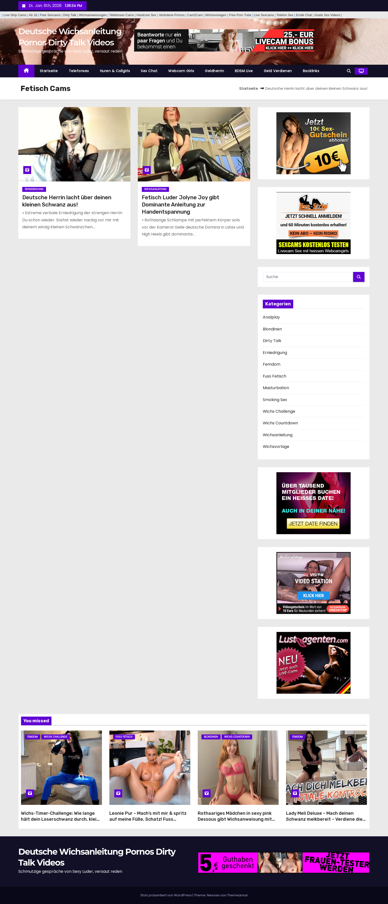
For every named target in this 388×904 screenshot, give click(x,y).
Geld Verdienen (278, 70)
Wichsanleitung (155, 189)
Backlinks (311, 70)
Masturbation (276, 388)
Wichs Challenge (279, 411)
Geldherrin (214, 70)
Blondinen (272, 329)
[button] (349, 71)
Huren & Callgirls (115, 70)
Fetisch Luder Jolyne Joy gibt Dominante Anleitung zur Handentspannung (180, 204)
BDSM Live (244, 70)
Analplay (271, 317)
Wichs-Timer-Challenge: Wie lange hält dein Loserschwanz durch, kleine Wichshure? (61, 819)
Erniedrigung (34, 189)
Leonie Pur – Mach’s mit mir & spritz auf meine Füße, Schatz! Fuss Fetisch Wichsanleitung (148, 819)
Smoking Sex (275, 400)
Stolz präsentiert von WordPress (166, 895)
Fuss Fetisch (274, 376)
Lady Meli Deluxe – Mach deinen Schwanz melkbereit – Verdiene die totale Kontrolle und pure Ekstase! (324, 819)
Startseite (49, 70)
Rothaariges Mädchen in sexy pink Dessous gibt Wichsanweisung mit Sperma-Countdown (235, 819)
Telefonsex (79, 70)
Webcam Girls (181, 70)
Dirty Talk (272, 341)
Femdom (271, 364)
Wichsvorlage (276, 446)
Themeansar (237, 895)
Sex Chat (149, 70)
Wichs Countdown (280, 423)
